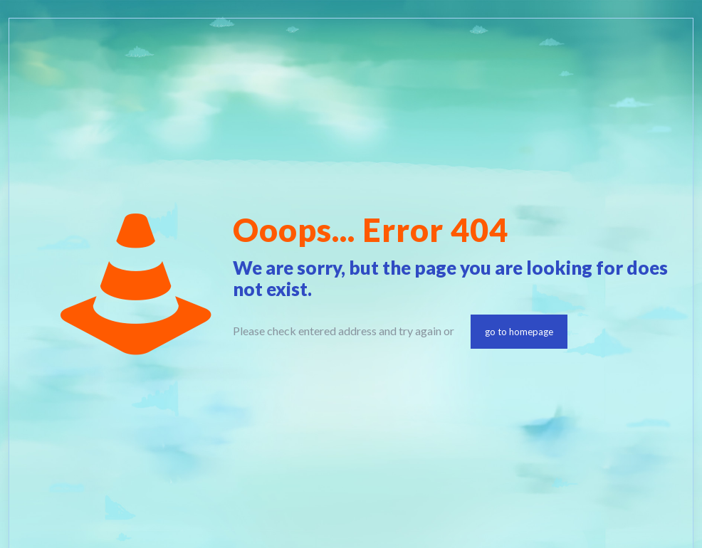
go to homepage (519, 331)
